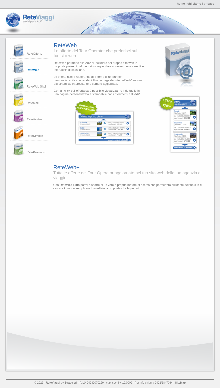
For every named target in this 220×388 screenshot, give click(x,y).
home (181, 3)
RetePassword (36, 152)
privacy (209, 3)
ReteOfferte (34, 53)
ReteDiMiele (35, 136)
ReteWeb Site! (36, 86)
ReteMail (32, 103)
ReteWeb (33, 70)
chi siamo (194, 3)
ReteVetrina (34, 119)
